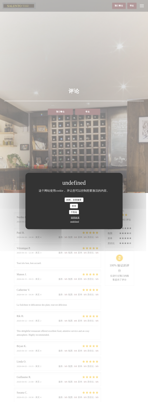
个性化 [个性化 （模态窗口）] (74, 212)
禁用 (74, 206)
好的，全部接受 (74, 199)
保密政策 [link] (75, 217)
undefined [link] (74, 221)
